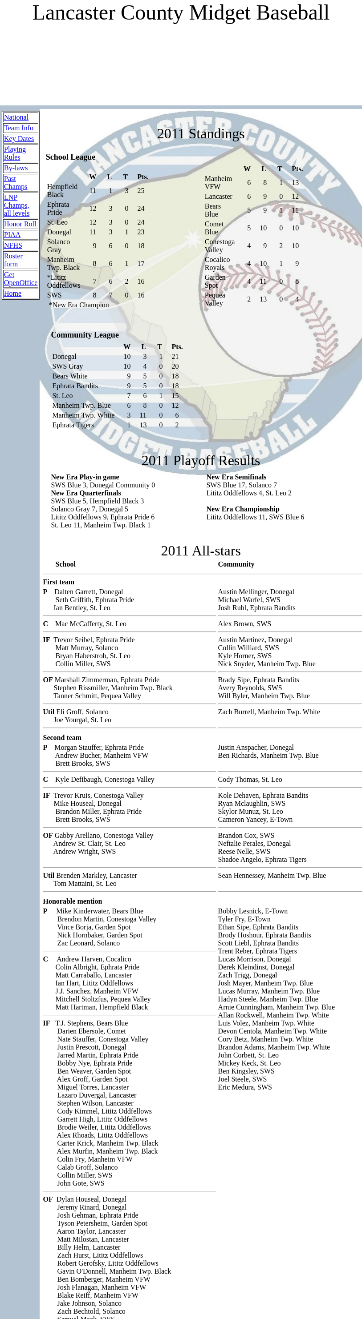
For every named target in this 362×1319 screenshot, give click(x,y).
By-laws (16, 168)
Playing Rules (15, 153)
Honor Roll (20, 224)
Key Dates (19, 138)
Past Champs (15, 182)
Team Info (18, 128)
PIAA (12, 234)
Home (12, 293)
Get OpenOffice (20, 278)
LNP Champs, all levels (16, 205)
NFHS (13, 245)
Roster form (13, 260)
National (16, 117)
